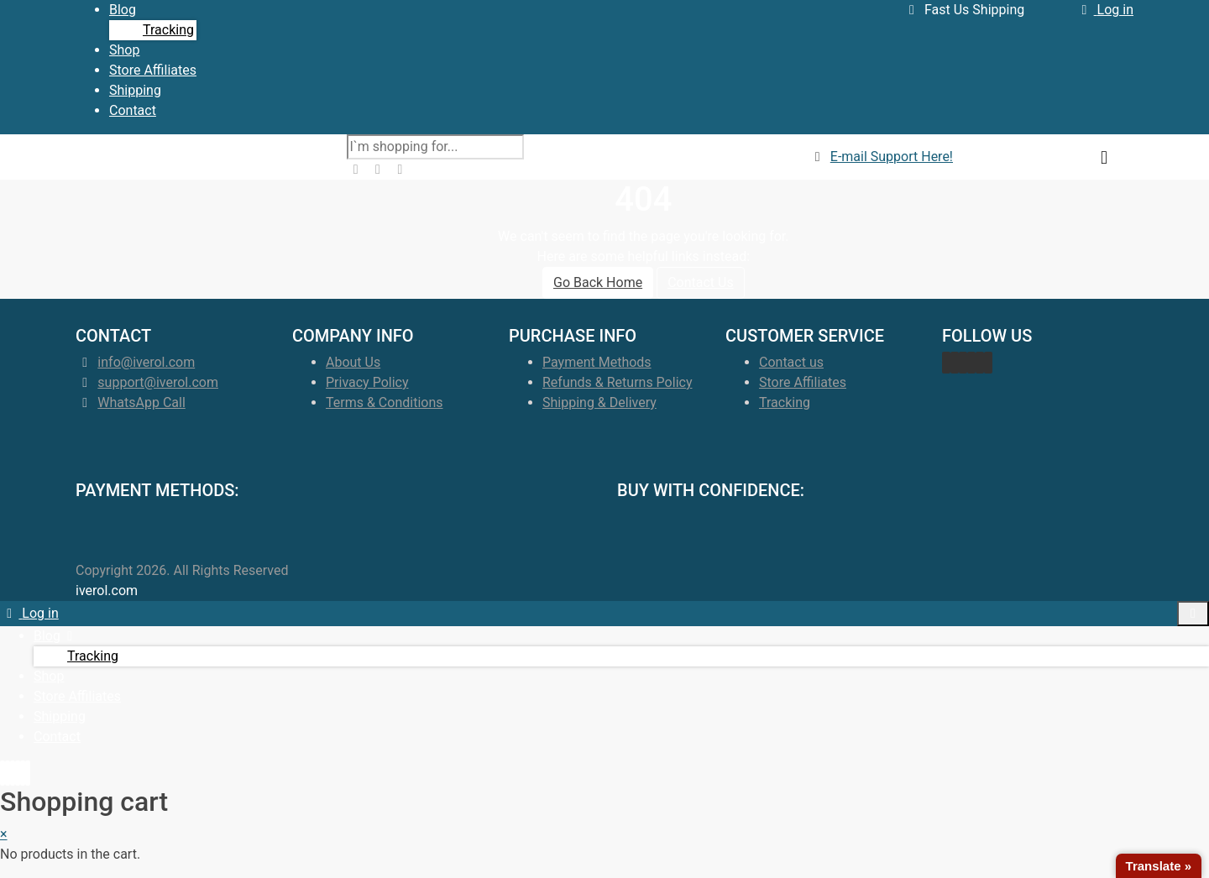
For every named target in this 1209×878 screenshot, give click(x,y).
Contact (132, 110)
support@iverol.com (157, 382)
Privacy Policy (367, 382)
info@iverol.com (146, 362)
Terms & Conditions (384, 402)
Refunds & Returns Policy (617, 382)
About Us (353, 362)
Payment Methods (597, 362)
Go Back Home (597, 282)
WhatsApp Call (141, 402)
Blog (122, 10)
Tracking (168, 30)
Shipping (135, 90)
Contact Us (700, 282)
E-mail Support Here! (891, 157)
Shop (124, 50)
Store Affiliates (152, 70)
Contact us (791, 362)
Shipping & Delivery (599, 402)
